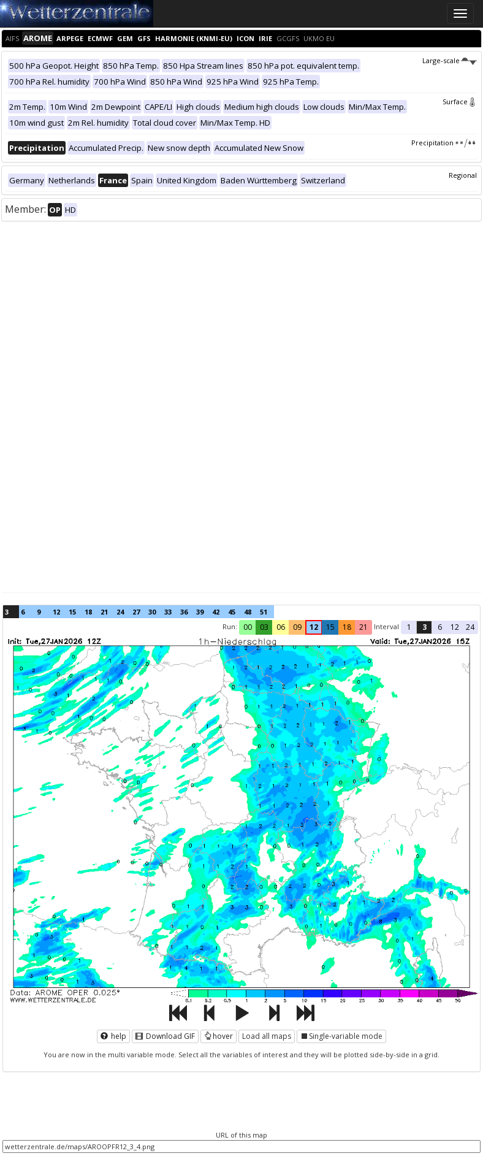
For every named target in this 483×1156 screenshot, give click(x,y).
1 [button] (409, 627)
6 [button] (440, 627)
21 (104, 611)
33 (168, 611)
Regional (463, 175)
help (113, 1036)
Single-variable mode (341, 1036)
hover (218, 1036)
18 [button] (347, 627)
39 (199, 611)
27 (136, 611)
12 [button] (314, 627)
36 (184, 611)
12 (56, 611)
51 (263, 611)
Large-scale (449, 60)
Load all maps (266, 1036)
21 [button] (363, 627)
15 (72, 611)
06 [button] (280, 627)
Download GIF (165, 1036)
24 (120, 611)
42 (215, 611)
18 (88, 611)
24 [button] (470, 627)
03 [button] (264, 627)
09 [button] (297, 627)
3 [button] (424, 627)
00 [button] (247, 627)
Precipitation (444, 142)
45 (231, 611)
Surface (460, 101)
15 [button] (330, 627)
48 (247, 611)
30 (152, 611)
